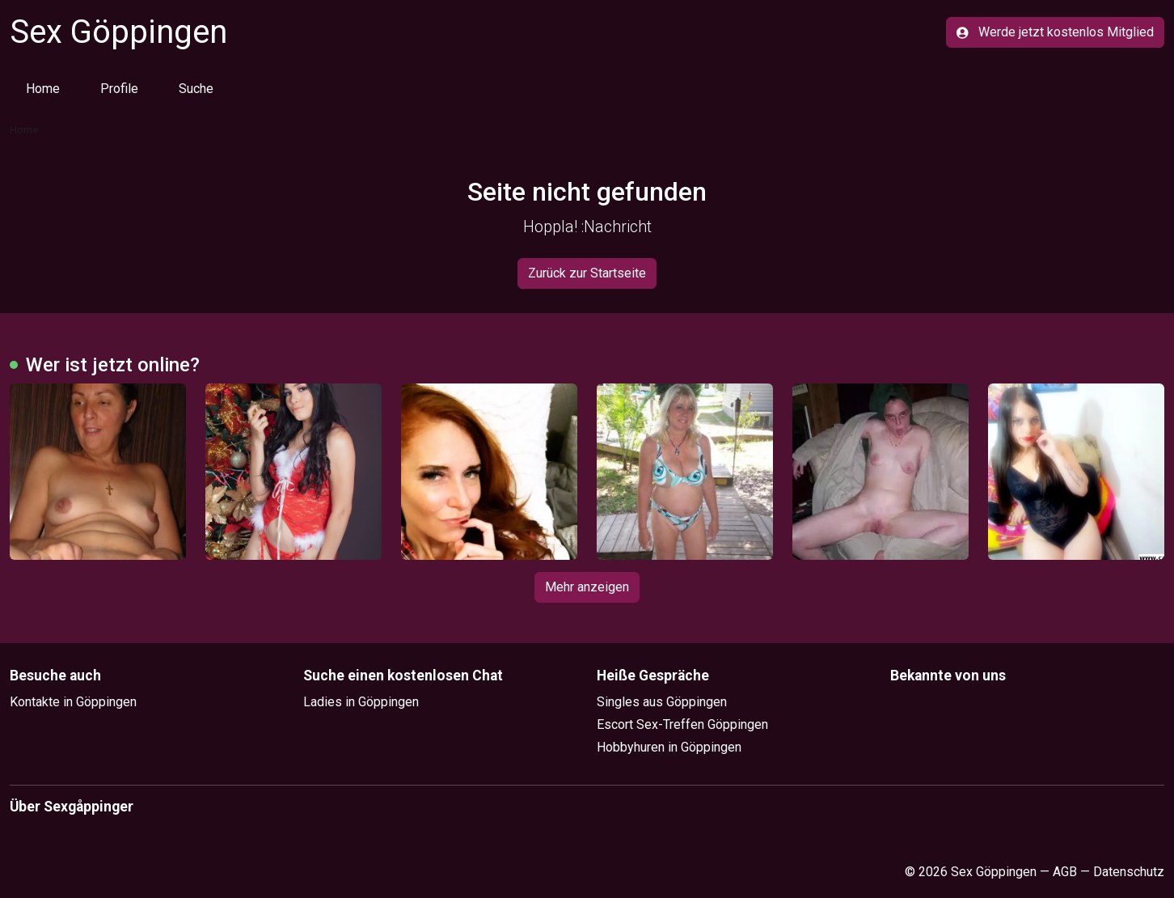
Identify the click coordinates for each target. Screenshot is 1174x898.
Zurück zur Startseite (587, 273)
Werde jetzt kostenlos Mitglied (1055, 32)
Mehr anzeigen (587, 587)
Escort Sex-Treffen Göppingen (682, 724)
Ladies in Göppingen (361, 702)
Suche (196, 88)
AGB (1065, 871)
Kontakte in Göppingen (73, 702)
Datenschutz (1128, 871)
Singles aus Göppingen (662, 702)
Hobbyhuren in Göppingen (669, 747)
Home (43, 88)
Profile (119, 88)
